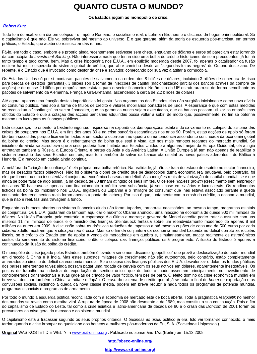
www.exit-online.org (89, 332)
